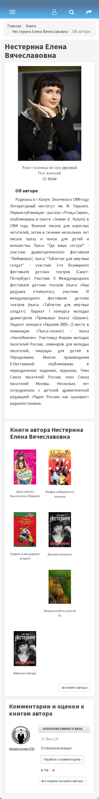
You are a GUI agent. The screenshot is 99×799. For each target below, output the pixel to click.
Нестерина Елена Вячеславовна (40, 31)
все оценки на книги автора (62, 781)
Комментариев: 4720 (21, 749)
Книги (31, 25)
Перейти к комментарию (62, 759)
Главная (14, 25)
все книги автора (74, 687)
